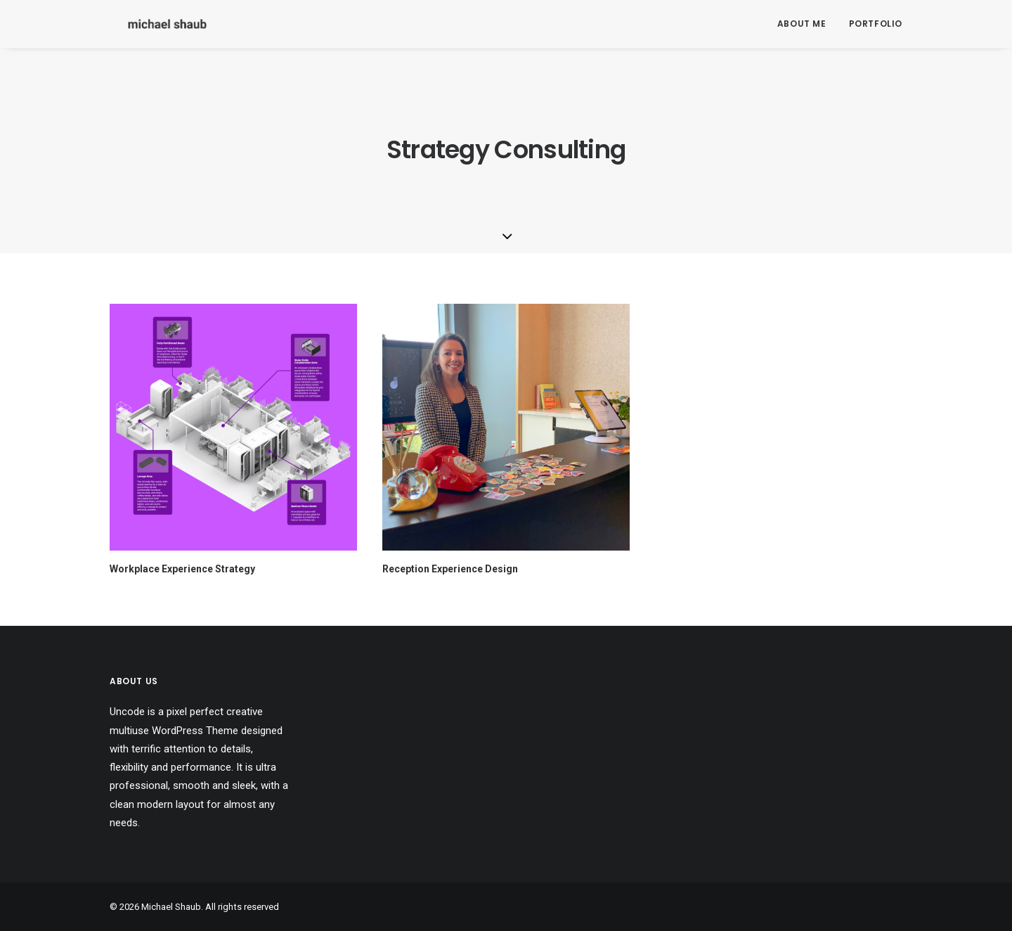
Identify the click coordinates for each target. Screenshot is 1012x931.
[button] (233, 427)
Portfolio (875, 24)
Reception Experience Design (450, 568)
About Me (801, 24)
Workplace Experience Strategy (182, 568)
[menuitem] (806, 24)
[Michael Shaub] (149, 24)
